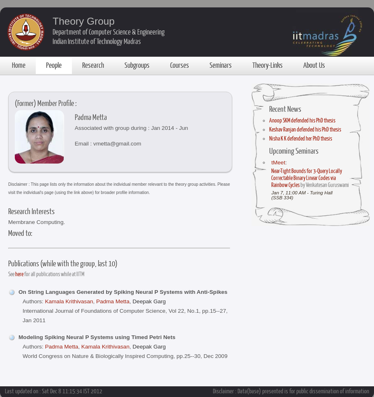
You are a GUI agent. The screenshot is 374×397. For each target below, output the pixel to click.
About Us (314, 64)
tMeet (278, 162)
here (19, 273)
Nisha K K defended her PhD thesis (300, 138)
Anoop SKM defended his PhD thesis (302, 120)
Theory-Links (267, 64)
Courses (179, 64)
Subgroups (137, 64)
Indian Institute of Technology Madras (97, 41)
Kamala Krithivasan (69, 301)
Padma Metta (112, 301)
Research (93, 64)
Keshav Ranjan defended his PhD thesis (305, 129)
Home (18, 64)
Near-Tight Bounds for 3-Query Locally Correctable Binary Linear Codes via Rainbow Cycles (306, 177)
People (54, 64)
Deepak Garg (149, 301)
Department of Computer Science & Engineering (108, 31)
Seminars (221, 64)
